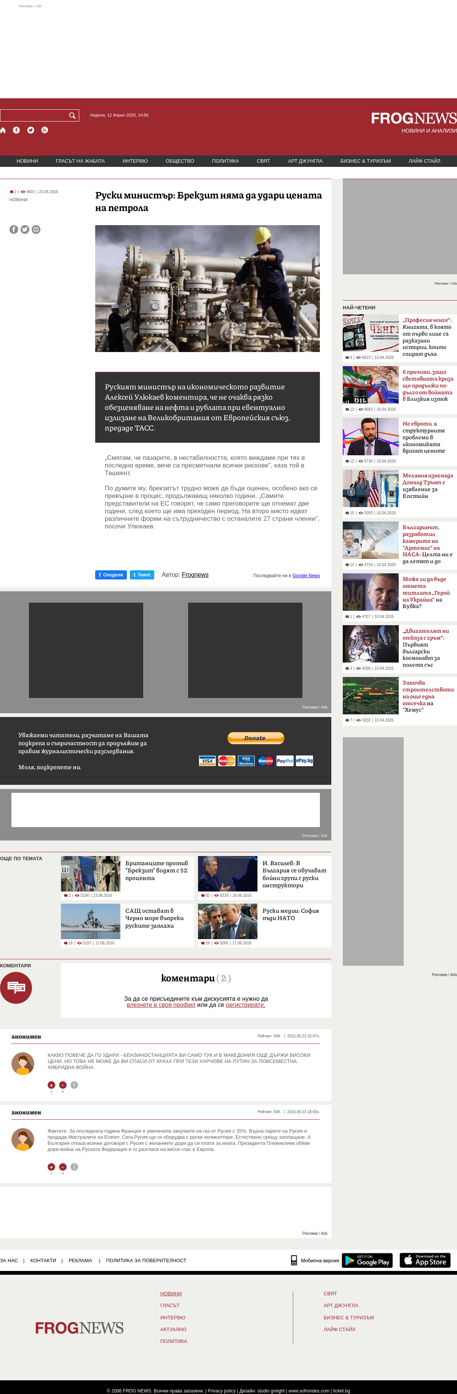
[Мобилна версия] (315, 1260)
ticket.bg (341, 1391)
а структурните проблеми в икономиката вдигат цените (424, 437)
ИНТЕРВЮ (135, 161)
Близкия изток (428, 385)
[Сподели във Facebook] (14, 229)
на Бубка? (426, 593)
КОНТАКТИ (43, 1260)
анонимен (26, 1036)
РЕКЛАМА (80, 1260)
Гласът (169, 1305)
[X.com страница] (31, 130)
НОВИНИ (27, 161)
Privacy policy (222, 1391)
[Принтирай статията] (36, 229)
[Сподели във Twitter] (25, 229)
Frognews (195, 575)
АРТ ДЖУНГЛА (305, 161)
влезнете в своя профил (161, 1005)
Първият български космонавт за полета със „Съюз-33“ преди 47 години (426, 650)
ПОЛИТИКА (225, 161)
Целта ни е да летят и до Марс (428, 547)
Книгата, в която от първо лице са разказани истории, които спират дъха (427, 337)
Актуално (173, 1329)
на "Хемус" (428, 696)
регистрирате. (245, 1005)
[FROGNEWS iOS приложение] (425, 1260)
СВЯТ (263, 161)
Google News (306, 575)
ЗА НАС (9, 1260)
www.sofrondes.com (309, 1391)
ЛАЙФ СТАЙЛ (424, 161)
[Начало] (3, 130)
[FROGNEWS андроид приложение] (367, 1260)
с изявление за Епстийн (428, 486)
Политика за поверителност (146, 1260)
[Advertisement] (228, 51)
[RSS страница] (45, 130)
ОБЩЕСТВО (180, 161)
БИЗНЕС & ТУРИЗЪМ (365, 161)
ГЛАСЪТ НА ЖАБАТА (80, 161)
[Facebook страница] (17, 130)
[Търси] (74, 115)
